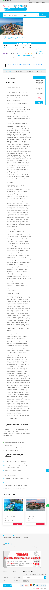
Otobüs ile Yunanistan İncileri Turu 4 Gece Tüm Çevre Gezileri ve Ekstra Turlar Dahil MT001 (14, 38)
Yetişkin (17, 45)
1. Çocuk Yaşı (24, 46)
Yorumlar (39, 71)
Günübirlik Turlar (17, 575)
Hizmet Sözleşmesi (7, 578)
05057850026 (7, 0)
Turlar (6, 36)
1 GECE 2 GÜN (9, 520)
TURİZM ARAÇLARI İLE (12, 519)
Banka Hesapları (7, 574)
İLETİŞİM (43, 2)
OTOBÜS (31, 519)
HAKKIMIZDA (42, 0)
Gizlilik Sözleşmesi (7, 575)
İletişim (5, 580)
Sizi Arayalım (39, 103)
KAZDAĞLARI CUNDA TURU (13, 514)
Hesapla (39, 51)
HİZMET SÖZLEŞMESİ (34, 2)
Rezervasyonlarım (7, 585)
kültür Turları (16, 578)
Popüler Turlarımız (17, 580)
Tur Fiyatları (19, 71)
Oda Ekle (39, 48)
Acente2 (37, 588)
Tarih (23, 13)
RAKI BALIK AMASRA (34, 514)
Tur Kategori (6, 13)
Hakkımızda (6, 577)
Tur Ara (42, 14)
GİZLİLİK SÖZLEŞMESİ (31, 0)
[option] (11, 26)
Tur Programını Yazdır (39, 97)
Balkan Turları (17, 574)
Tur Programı (8, 71)
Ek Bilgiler (30, 71)
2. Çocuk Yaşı (31, 46)
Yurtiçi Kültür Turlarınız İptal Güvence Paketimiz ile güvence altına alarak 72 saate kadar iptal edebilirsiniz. (25, 65)
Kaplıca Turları (17, 577)
